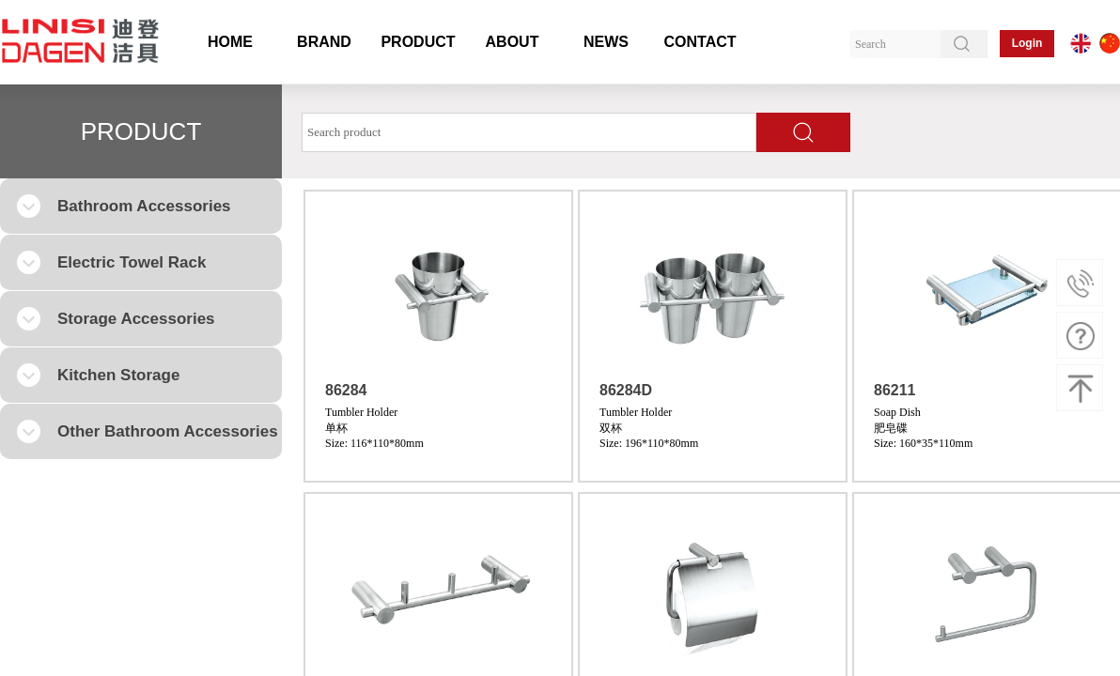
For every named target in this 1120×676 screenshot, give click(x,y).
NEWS (606, 42)
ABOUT (512, 42)
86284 (346, 390)
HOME (230, 42)
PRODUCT (418, 42)
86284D (625, 390)
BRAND (324, 42)
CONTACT (699, 42)
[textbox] (529, 132)
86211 (895, 390)
